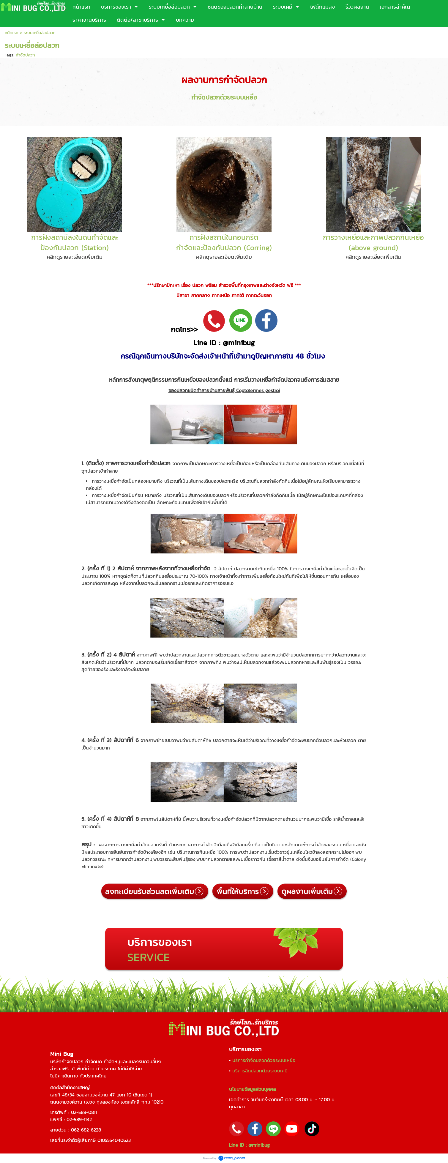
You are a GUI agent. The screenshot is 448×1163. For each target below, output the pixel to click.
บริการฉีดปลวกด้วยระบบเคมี (260, 1070)
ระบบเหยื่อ (244, 97)
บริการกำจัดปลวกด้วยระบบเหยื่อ (263, 1060)
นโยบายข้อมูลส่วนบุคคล (252, 1089)
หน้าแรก (11, 33)
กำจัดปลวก (25, 55)
